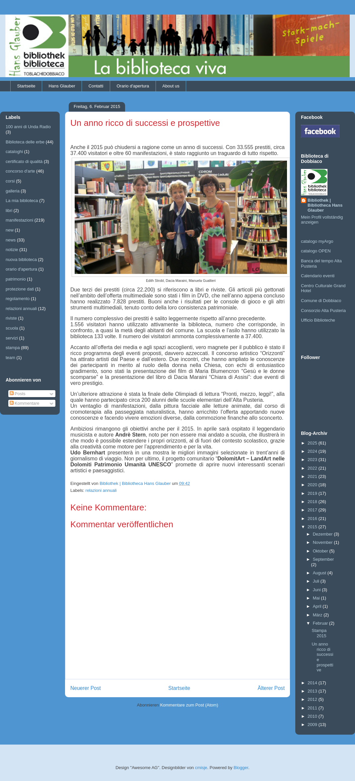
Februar (321, 623)
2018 (313, 501)
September (323, 559)
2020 (313, 484)
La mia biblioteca (22, 200)
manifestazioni (19, 220)
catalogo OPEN (316, 250)
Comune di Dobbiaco (321, 300)
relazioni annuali (101, 490)
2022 (313, 468)
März (318, 614)
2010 (313, 716)
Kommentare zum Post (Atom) (189, 705)
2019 (313, 493)
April (318, 606)
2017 (313, 509)
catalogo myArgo (317, 241)
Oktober (321, 550)
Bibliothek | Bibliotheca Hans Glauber (325, 205)
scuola (12, 328)
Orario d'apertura (132, 85)
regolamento (18, 298)
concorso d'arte (20, 171)
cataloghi (14, 151)
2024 (313, 451)
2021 (313, 476)
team (10, 357)
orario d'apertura (21, 269)
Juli (316, 581)
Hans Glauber (61, 85)
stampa (13, 347)
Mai (317, 598)
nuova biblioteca (21, 259)
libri (9, 210)
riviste (11, 318)
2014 (313, 682)
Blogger (241, 767)
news (11, 239)
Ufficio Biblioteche (318, 320)
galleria (13, 190)
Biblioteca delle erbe (25, 141)
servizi (12, 338)
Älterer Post (271, 688)
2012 (313, 699)
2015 (313, 526)
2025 (313, 443)
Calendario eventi (317, 275)
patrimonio (16, 279)
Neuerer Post (85, 688)
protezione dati (20, 288)
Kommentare (24, 403)
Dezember (323, 534)
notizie (12, 249)
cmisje (201, 767)
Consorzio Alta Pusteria (323, 310)
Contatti (96, 85)
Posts (18, 393)
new (10, 230)
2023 (313, 459)
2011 (313, 707)
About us (170, 85)
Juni (317, 589)
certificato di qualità (24, 161)
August (320, 572)
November (323, 542)
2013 (313, 691)
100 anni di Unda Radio (28, 126)
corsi (10, 181)
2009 (313, 724)
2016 (313, 518)
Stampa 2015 (319, 633)
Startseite (26, 85)
